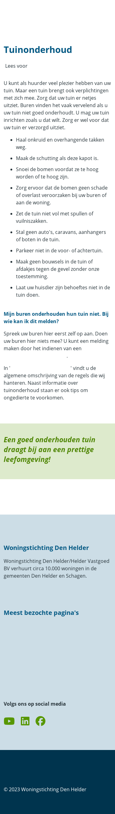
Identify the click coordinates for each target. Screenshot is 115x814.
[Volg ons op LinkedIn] (25, 721)
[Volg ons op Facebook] (40, 721)
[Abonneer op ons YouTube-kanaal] (9, 721)
